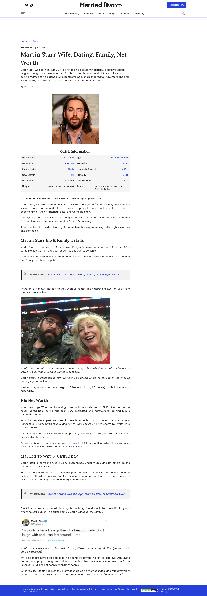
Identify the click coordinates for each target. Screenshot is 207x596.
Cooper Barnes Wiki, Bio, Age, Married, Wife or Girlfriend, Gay (85, 494)
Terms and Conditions (30, 589)
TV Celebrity (72, 13)
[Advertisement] (44, 23)
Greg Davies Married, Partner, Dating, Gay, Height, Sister (83, 274)
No (72, 175)
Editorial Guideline (80, 589)
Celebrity (138, 13)
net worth (74, 443)
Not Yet (125, 169)
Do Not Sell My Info (29, 591)
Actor (101, 13)
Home (24, 41)
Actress (88, 13)
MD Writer (29, 86)
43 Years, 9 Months (119, 157)
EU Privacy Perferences (125, 589)
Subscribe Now (177, 4)
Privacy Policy (49, 589)
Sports (125, 13)
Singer (112, 13)
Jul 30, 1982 (68, 157)
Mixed (125, 175)
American (69, 163)
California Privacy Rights (101, 589)
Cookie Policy (63, 589)
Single (71, 169)
